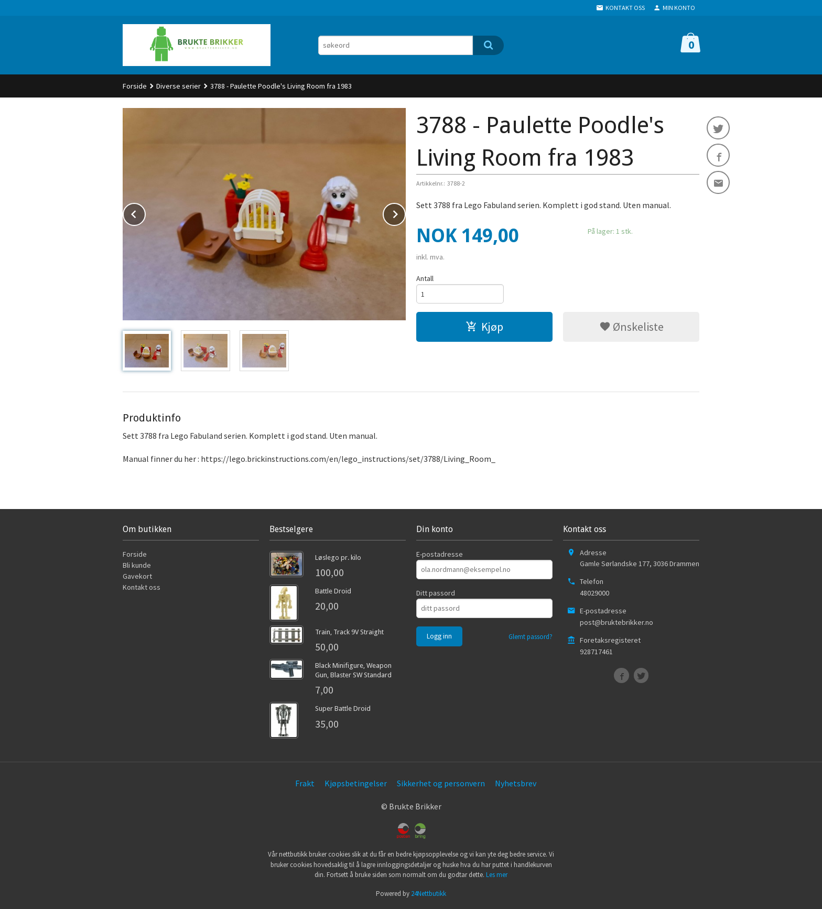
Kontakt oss (141, 587)
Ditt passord (435, 593)
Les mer (496, 874)
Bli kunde (137, 565)
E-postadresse (439, 554)
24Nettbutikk (428, 893)
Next (405, 212)
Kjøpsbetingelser (356, 783)
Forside (135, 86)
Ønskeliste (631, 326)
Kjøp (484, 326)
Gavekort (137, 576)
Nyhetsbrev (515, 783)
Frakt (305, 783)
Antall (425, 278)
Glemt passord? (531, 636)
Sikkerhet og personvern (441, 783)
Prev (145, 212)
